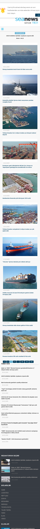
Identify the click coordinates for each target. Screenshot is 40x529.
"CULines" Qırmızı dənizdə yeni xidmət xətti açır (16, 262)
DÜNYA (3, 498)
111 (27, 361)
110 (22, 361)
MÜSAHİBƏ (5, 501)
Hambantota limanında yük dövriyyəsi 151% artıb (17, 198)
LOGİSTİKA (5, 493)
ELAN (3, 516)
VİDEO (3, 518)
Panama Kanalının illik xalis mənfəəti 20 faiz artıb (17, 356)
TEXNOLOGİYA (6, 507)
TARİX (3, 513)
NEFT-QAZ (4, 495)
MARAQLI (4, 504)
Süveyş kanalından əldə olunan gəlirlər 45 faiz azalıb (18, 325)
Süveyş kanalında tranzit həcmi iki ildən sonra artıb (17, 69)
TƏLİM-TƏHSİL (6, 510)
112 (31, 361)
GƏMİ (3, 490)
